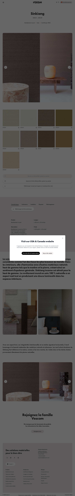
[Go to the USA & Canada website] (31, 253)
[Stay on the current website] (47, 253)
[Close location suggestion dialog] (62, 238)
